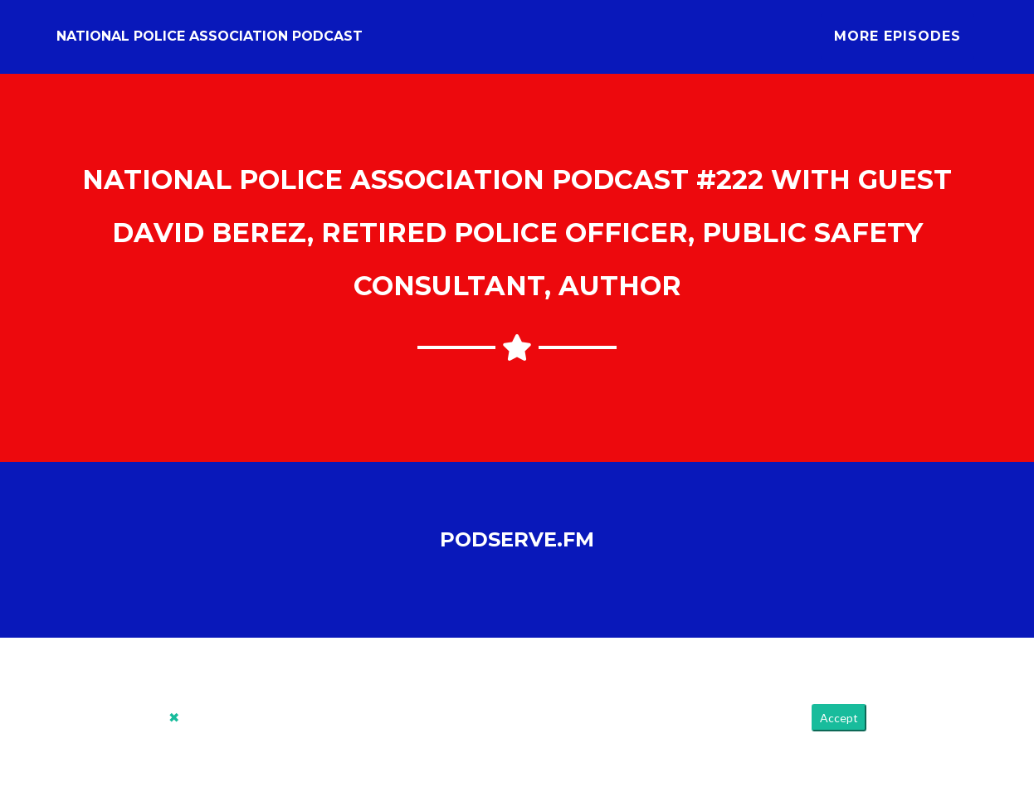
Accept (839, 731)
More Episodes (897, 43)
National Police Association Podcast (209, 43)
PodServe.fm (517, 552)
